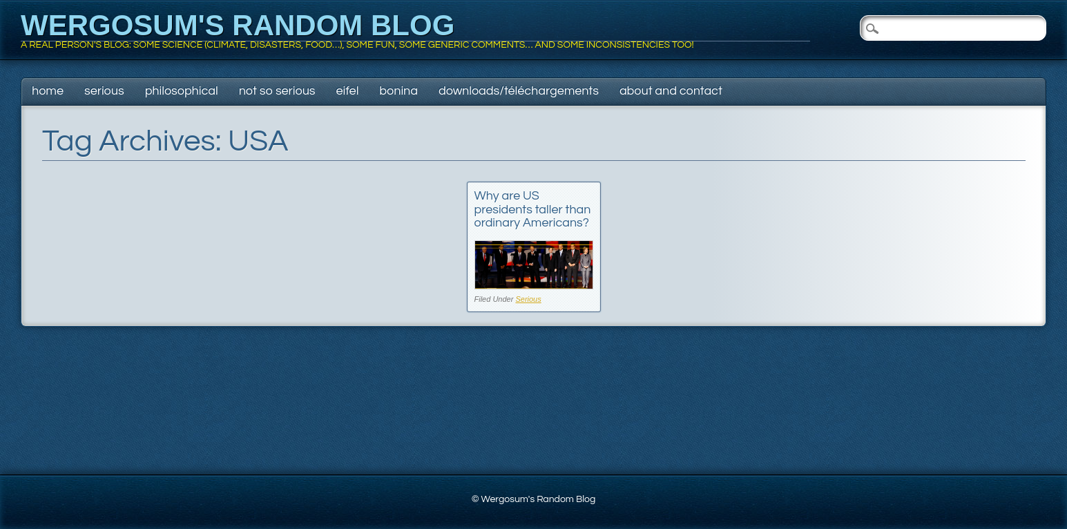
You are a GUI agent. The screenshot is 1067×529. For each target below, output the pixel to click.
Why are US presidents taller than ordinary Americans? (532, 209)
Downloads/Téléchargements (519, 90)
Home (48, 90)
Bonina (398, 90)
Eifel (347, 90)
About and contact (670, 90)
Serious (104, 90)
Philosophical (181, 90)
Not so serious (277, 90)
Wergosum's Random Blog (237, 25)
